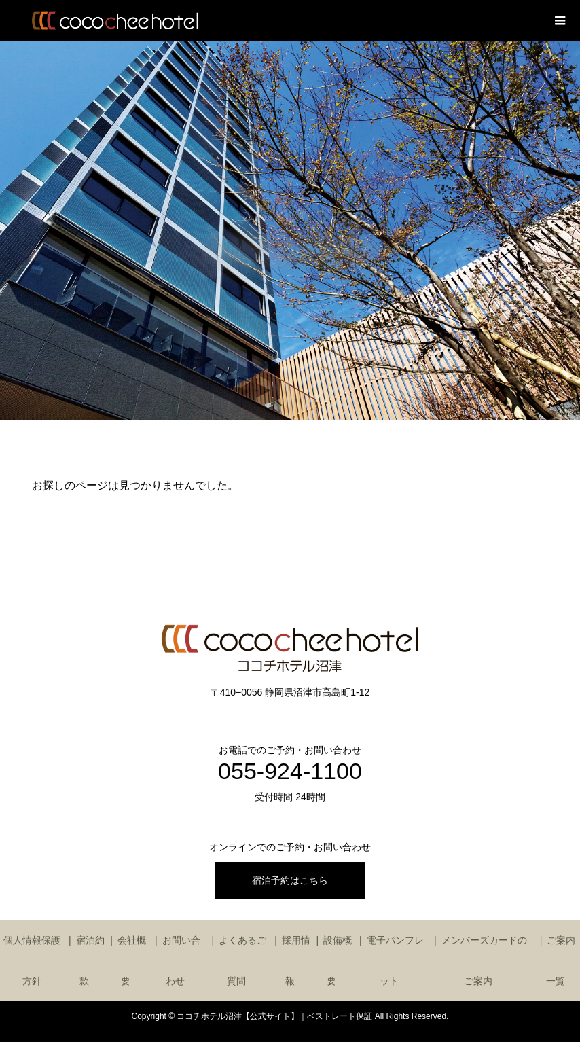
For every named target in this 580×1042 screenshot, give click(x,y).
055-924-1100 (290, 771)
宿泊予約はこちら (290, 880)
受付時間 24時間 (290, 796)
